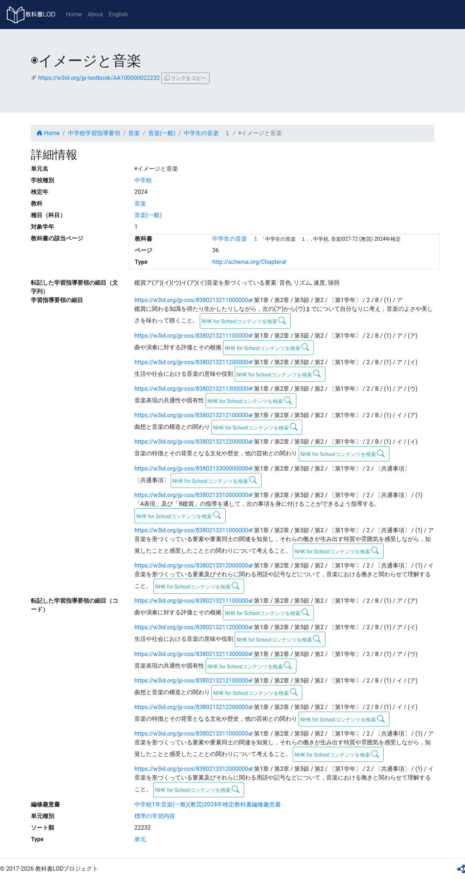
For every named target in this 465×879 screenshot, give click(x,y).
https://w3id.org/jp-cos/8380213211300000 (191, 388)
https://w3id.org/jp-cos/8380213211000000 (191, 300)
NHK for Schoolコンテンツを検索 (244, 320)
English (118, 14)
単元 (140, 839)
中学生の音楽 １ (207, 133)
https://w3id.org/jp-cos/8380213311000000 (191, 530)
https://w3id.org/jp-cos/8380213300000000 (191, 468)
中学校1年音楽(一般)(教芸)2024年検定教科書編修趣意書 (207, 804)
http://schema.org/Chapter (247, 262)
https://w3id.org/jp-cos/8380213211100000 (191, 335)
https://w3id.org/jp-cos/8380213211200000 (191, 362)
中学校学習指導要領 (94, 133)
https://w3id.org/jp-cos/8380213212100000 (191, 415)
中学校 (143, 180)
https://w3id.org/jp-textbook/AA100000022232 (99, 77)
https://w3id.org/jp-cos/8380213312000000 (191, 565)
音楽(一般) (161, 133)
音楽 (134, 133)
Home (74, 14)
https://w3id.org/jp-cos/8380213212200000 (191, 441)
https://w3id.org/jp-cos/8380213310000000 (191, 495)
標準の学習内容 (154, 816)
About (95, 14)
